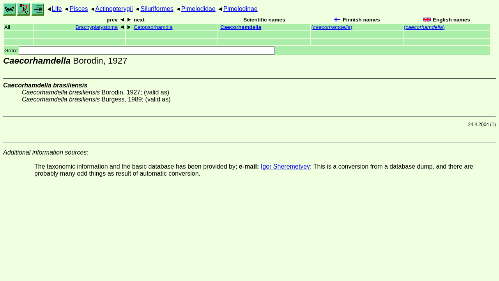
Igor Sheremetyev (285, 166)
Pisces (78, 8)
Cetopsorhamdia (153, 27)
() (331, 27)
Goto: (139, 50)
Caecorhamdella (240, 27)
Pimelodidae (198, 8)
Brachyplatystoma (97, 27)
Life (57, 8)
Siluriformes (156, 8)
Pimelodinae (240, 8)
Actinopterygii (114, 8)
